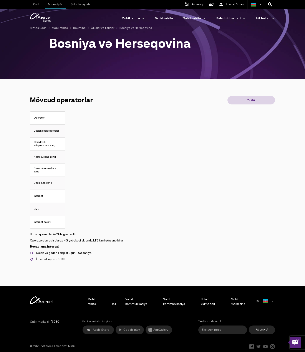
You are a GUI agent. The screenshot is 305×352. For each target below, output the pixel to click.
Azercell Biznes (231, 4)
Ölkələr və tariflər (102, 28)
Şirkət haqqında (80, 4)
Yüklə (251, 100)
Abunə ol (262, 330)
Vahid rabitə (164, 18)
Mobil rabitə (60, 28)
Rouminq (79, 28)
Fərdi (36, 4)
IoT (114, 304)
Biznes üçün (55, 4)
